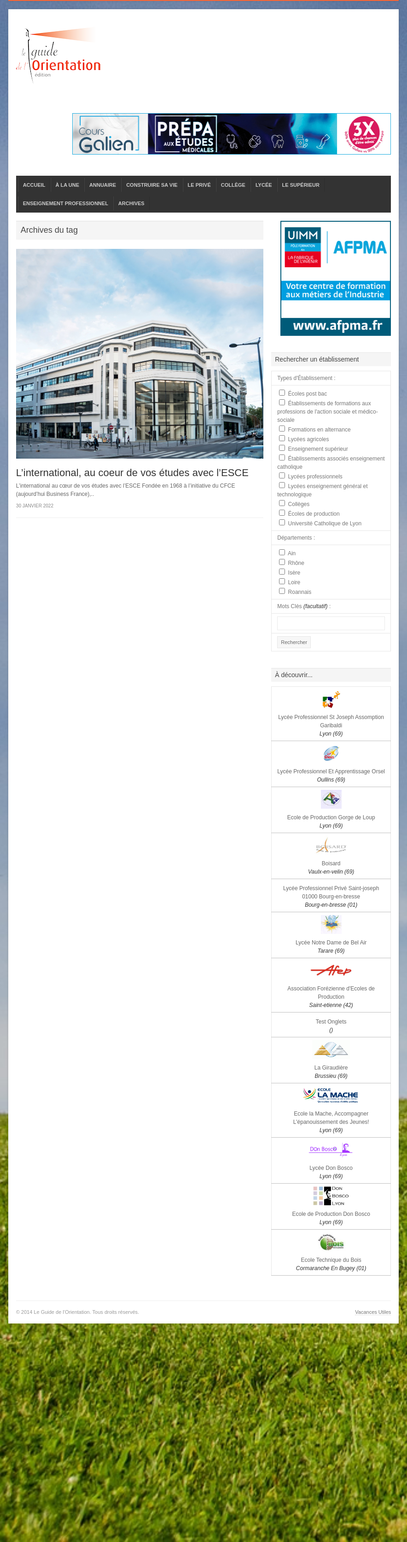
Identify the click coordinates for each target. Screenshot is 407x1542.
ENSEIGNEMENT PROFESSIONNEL (65, 203)
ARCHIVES (131, 203)
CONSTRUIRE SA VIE (151, 185)
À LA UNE (68, 185)
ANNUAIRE (102, 185)
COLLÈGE (233, 185)
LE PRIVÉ (199, 185)
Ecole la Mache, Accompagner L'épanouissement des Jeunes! (331, 1121)
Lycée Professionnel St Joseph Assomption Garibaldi (331, 725)
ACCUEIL (34, 185)
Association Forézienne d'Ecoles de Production (331, 996)
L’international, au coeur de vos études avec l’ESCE (132, 472)
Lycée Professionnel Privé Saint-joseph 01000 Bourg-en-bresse (331, 896)
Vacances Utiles (373, 1312)
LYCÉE (264, 185)
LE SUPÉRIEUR (301, 185)
